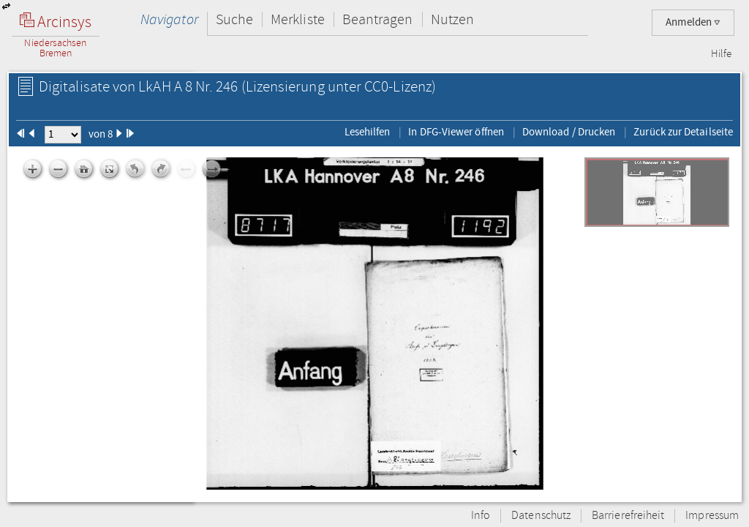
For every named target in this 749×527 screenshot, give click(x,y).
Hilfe (721, 54)
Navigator (169, 19)
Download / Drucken (568, 131)
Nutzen (452, 19)
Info (480, 516)
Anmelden (693, 22)
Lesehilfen (368, 131)
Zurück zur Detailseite (683, 131)
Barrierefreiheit (628, 516)
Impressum (712, 516)
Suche (234, 19)
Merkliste (298, 19)
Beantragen (377, 19)
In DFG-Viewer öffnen (456, 131)
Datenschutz (541, 516)
